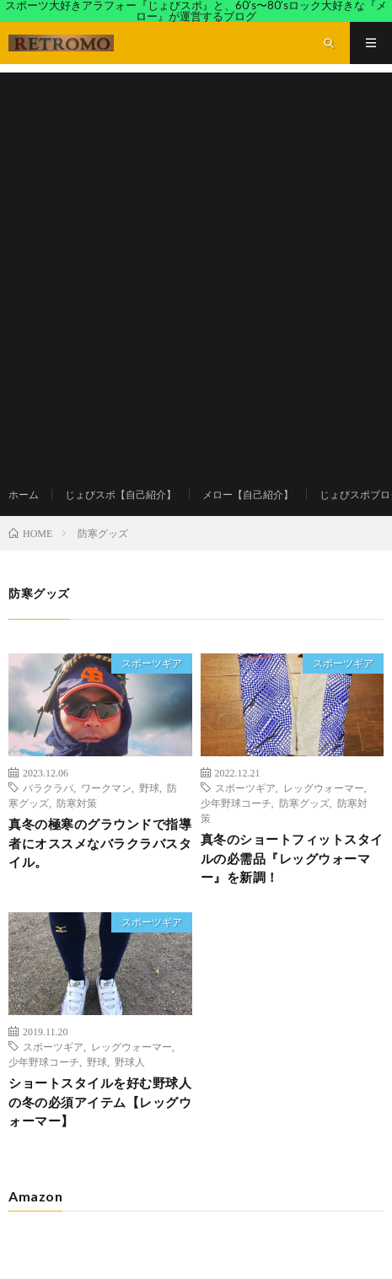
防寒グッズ (304, 803)
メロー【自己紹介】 (247, 494)
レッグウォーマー (323, 787)
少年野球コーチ (236, 803)
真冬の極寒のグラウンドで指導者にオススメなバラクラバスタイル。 (99, 842)
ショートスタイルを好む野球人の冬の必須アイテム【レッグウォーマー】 (99, 1101)
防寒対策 (76, 803)
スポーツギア (151, 663)
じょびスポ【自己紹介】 (120, 494)
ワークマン (106, 787)
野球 (149, 787)
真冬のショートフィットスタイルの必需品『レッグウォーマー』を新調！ (292, 857)
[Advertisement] (196, 269)
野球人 (130, 1061)
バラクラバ (48, 787)
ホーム (23, 494)
